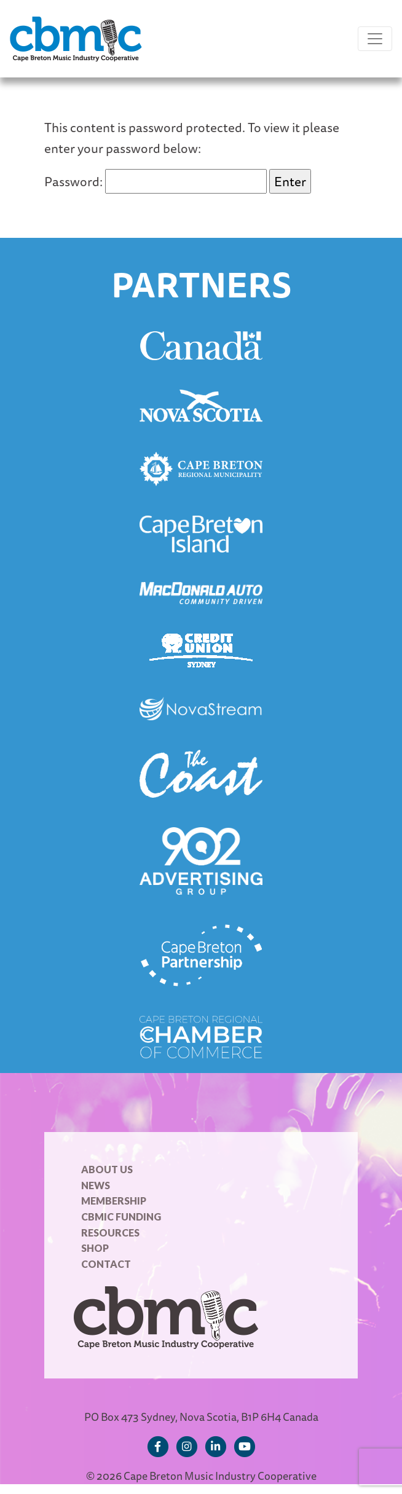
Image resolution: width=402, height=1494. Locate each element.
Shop (95, 1248)
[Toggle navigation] (375, 38)
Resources (110, 1232)
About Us (107, 1169)
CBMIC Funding (121, 1216)
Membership (113, 1200)
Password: (155, 181)
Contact (106, 1264)
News (95, 1185)
